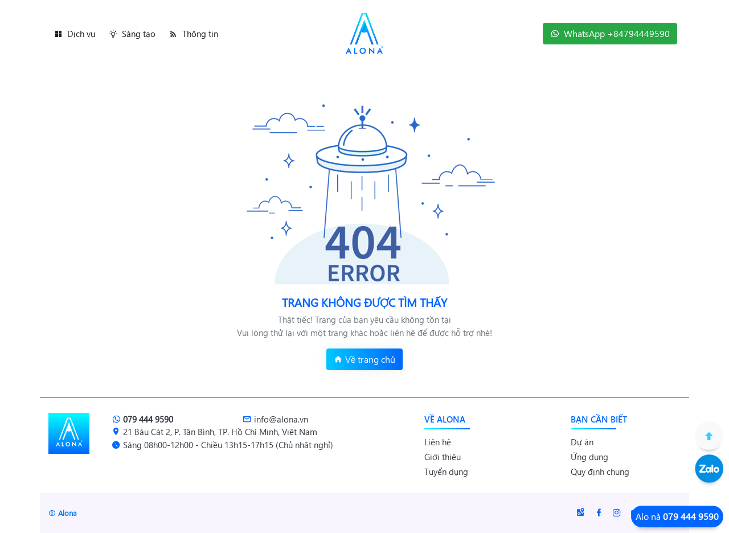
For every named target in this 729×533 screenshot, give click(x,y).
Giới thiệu (442, 456)
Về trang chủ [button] (364, 359)
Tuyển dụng (446, 471)
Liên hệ (437, 442)
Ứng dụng (589, 456)
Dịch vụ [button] (74, 33)
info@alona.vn (275, 419)
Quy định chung (600, 471)
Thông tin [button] (193, 33)
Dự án (582, 442)
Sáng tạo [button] (132, 33)
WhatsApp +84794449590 (610, 33)
